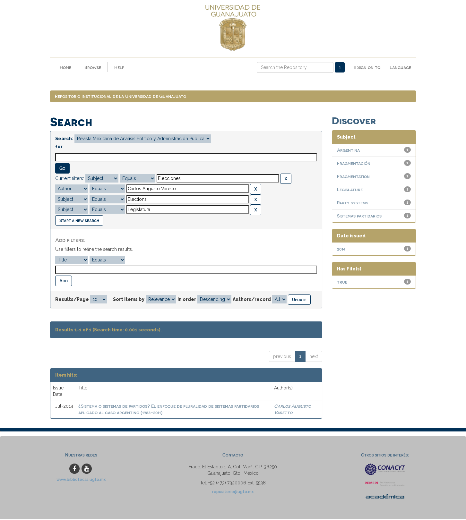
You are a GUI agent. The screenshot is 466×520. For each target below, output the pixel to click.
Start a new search (79, 221)
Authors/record (252, 300)
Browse (92, 67)
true (342, 283)
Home (65, 67)
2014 (341, 249)
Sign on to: (367, 67)
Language (400, 67)
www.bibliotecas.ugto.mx (81, 480)
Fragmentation (353, 177)
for (59, 147)
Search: (64, 139)
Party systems (352, 203)
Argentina (348, 151)
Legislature (350, 190)
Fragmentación (353, 164)
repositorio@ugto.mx (233, 492)
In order (186, 300)
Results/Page (72, 300)
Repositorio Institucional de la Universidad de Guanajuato (120, 97)
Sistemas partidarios (359, 216)
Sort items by (128, 300)
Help (119, 67)
